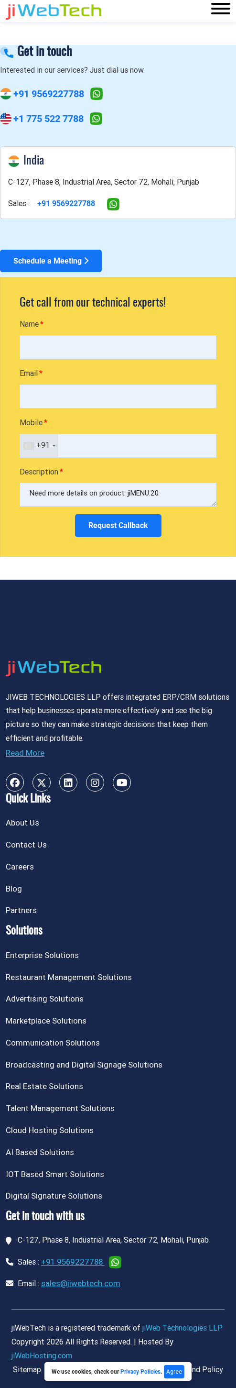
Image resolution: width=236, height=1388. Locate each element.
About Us (22, 822)
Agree (174, 1371)
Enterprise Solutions (42, 955)
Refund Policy (199, 1369)
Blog (14, 888)
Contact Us (26, 844)
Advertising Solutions (45, 998)
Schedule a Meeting (50, 260)
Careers (20, 866)
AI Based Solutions (40, 1152)
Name (29, 324)
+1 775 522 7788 (48, 118)
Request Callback (118, 525)
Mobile (31, 422)
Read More (25, 753)
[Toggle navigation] (220, 11)
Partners (21, 910)
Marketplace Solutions (46, 1020)
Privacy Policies (140, 1371)
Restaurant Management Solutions (69, 977)
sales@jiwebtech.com (80, 1283)
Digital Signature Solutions (54, 1196)
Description (39, 471)
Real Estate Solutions (44, 1086)
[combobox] (39, 445)
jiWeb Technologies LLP (182, 1328)
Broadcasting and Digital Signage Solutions (84, 1064)
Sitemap (27, 1369)
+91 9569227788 (48, 93)
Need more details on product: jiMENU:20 (118, 495)
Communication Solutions (53, 1042)
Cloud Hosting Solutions (50, 1130)
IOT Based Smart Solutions (55, 1174)
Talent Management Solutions (60, 1108)
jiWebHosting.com (41, 1355)
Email (29, 373)
